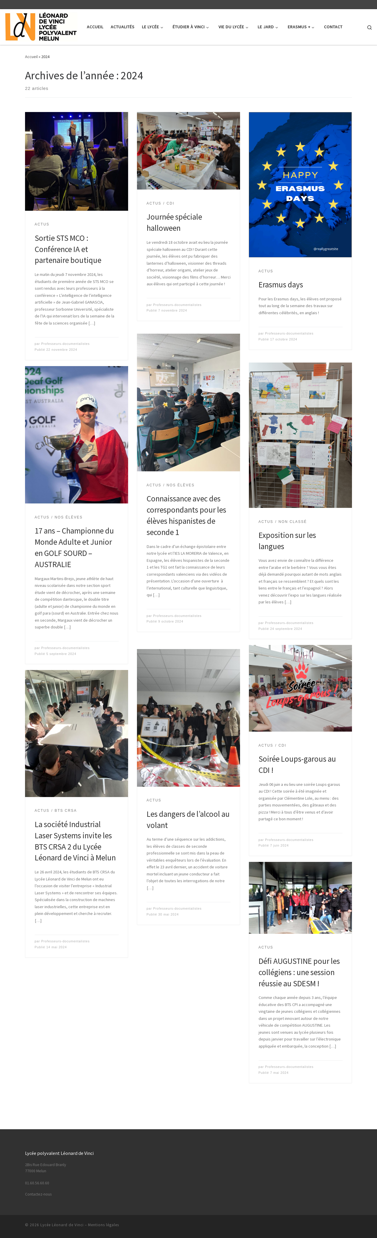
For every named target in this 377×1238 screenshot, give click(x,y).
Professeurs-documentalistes (65, 343)
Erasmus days (281, 284)
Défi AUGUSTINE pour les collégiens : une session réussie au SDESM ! (299, 972)
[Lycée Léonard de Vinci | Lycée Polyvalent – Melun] (41, 25)
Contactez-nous (38, 1194)
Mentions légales (103, 1224)
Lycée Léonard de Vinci (62, 1224)
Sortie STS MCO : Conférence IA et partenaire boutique (68, 249)
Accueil (31, 56)
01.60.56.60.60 (37, 1183)
